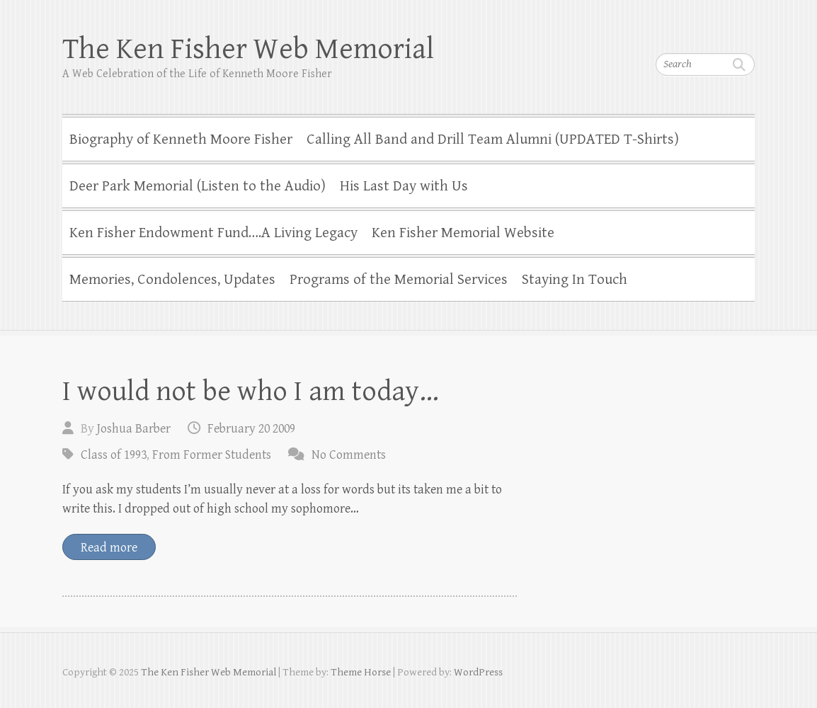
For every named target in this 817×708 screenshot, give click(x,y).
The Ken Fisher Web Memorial (248, 49)
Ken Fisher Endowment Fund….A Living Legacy (213, 232)
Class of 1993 (114, 454)
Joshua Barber (134, 428)
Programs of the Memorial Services (399, 279)
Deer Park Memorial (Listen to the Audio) (197, 186)
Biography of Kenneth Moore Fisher (180, 139)
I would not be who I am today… (250, 391)
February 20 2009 (251, 428)
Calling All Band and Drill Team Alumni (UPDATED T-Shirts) (493, 139)
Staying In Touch (574, 279)
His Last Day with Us (404, 186)
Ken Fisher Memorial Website (463, 232)
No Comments (349, 454)
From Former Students (211, 454)
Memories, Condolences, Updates (172, 279)
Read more (109, 547)
